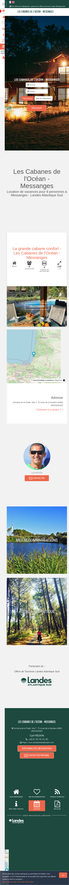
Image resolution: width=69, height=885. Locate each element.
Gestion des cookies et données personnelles (17, 882)
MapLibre (58, 380)
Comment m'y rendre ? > (49, 409)
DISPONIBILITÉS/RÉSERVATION (38, 748)
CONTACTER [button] (38, 478)
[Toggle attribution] (64, 380)
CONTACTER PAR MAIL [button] (38, 755)
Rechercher (28, 98)
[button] (45, 98)
